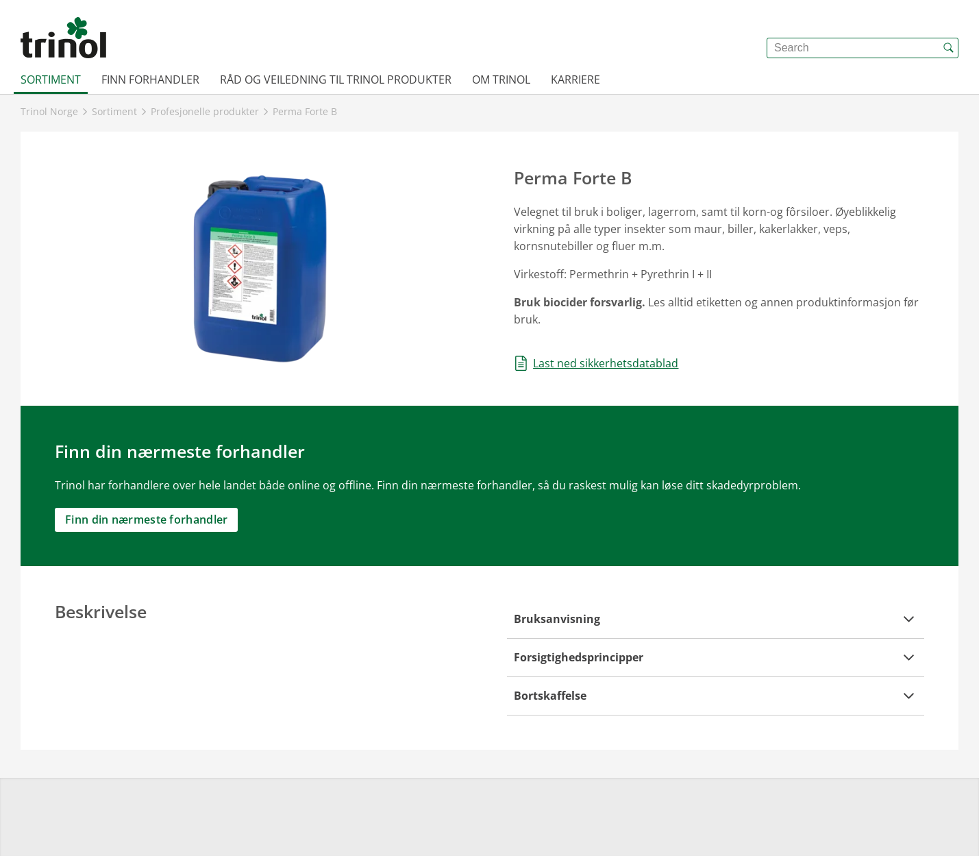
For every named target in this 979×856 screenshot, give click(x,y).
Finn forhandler (150, 79)
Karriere (575, 79)
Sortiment (51, 79)
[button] (716, 619)
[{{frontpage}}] (63, 37)
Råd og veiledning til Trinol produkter (335, 79)
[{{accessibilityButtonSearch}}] (948, 48)
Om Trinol (501, 79)
